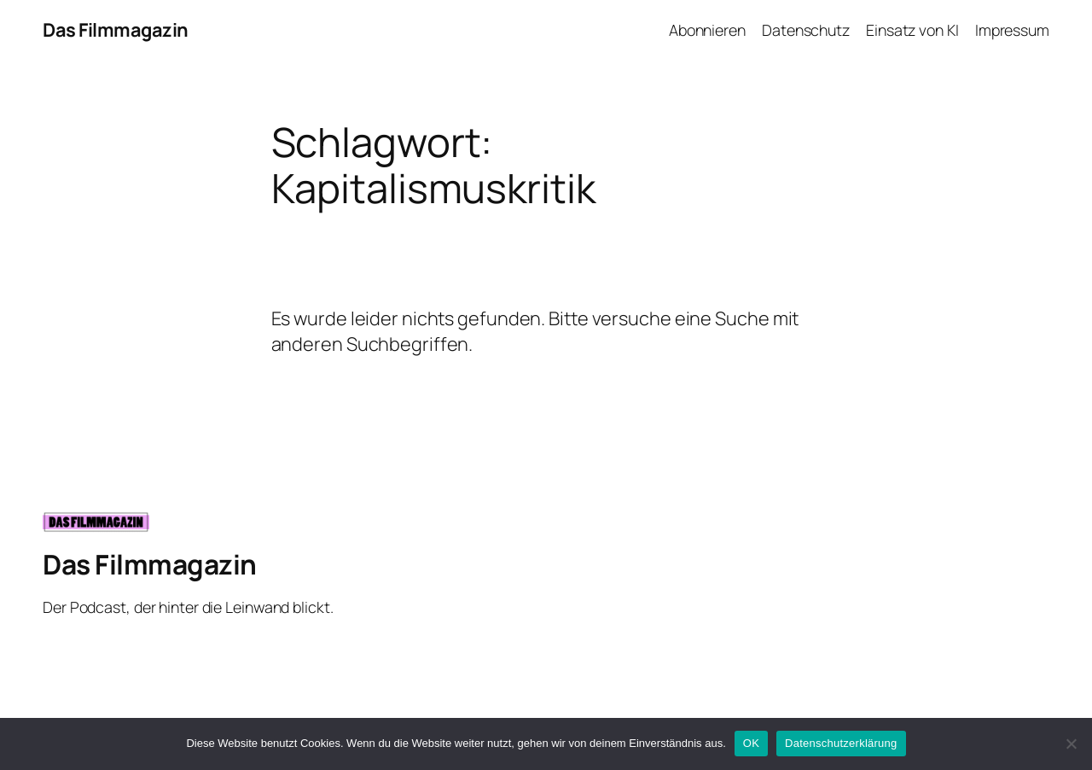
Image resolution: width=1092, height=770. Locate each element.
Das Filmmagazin (116, 30)
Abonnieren (707, 30)
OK (751, 743)
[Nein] (1070, 743)
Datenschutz (806, 30)
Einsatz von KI (912, 30)
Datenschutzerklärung (841, 743)
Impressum (1012, 30)
